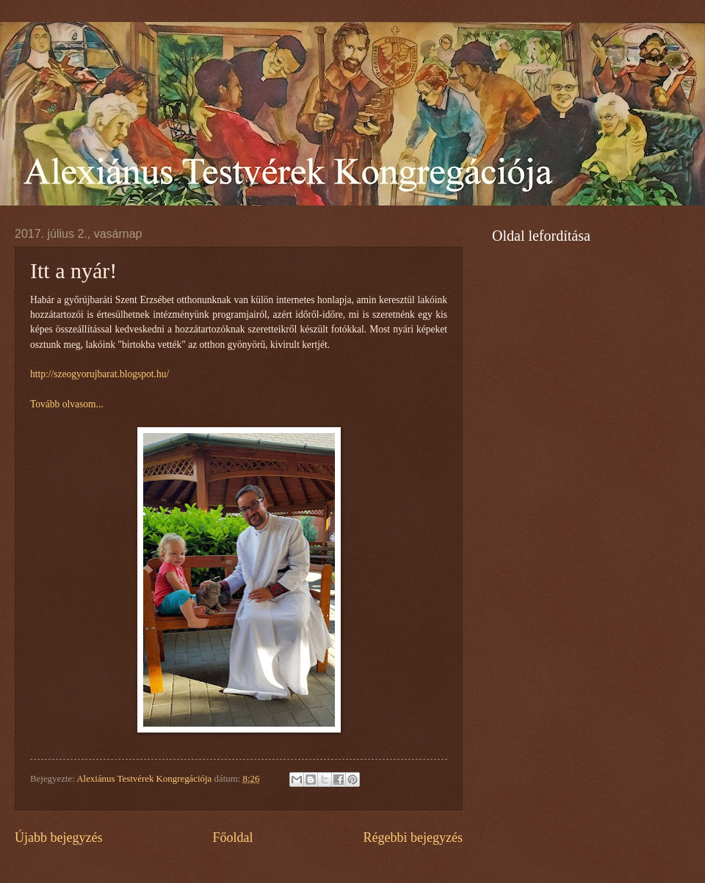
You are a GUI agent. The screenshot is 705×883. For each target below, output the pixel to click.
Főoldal (232, 837)
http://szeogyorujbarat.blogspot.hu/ (99, 373)
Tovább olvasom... (67, 404)
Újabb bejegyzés (59, 837)
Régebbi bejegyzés (413, 837)
